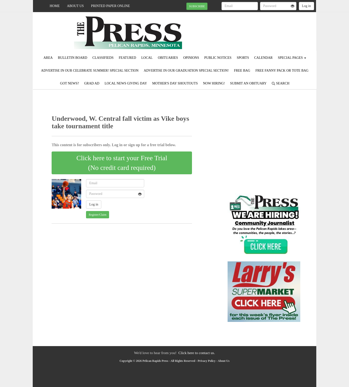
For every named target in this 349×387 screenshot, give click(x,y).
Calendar (263, 58)
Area (48, 58)
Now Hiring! (214, 83)
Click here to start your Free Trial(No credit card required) (121, 162)
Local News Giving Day (125, 83)
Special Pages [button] (292, 58)
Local (147, 58)
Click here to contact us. (196, 353)
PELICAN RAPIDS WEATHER (272, 29)
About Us (75, 6)
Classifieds (102, 58)
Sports (243, 58)
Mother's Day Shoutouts (175, 83)
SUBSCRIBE (197, 6)
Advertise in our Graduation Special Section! (186, 70)
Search (280, 83)
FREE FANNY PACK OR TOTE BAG (282, 70)
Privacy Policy (207, 361)
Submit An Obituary (248, 83)
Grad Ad (91, 83)
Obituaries (168, 58)
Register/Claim (97, 214)
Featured (127, 58)
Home (55, 6)
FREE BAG (242, 70)
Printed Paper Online (110, 6)
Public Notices (217, 58)
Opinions (191, 58)
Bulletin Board (72, 58)
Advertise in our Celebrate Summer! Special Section (89, 70)
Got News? (69, 83)
